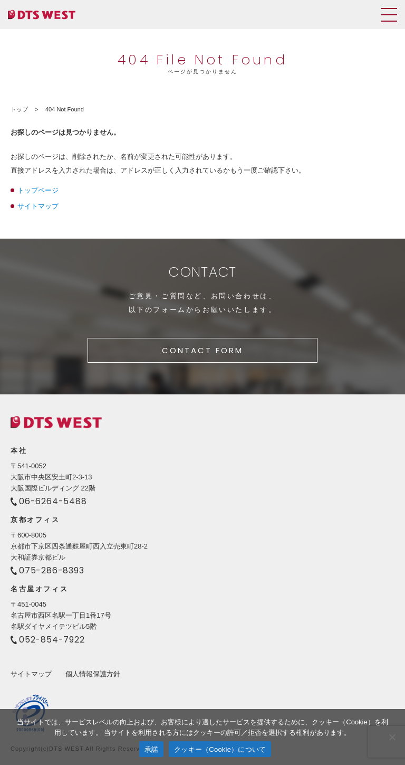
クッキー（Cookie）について (220, 749)
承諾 (151, 749)
